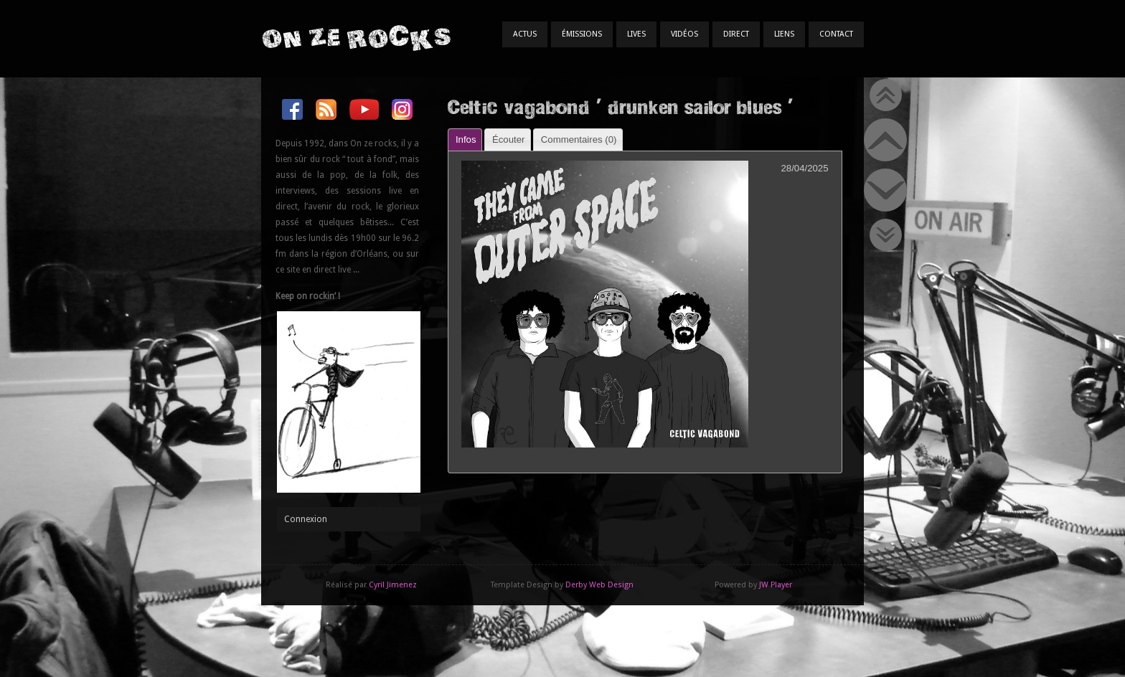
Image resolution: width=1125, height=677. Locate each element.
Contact (836, 34)
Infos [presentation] (466, 139)
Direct (736, 34)
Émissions (582, 34)
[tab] (465, 139)
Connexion (305, 519)
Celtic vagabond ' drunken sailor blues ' (620, 106)
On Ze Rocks (356, 37)
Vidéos (684, 34)
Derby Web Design (599, 585)
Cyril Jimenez (393, 585)
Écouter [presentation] (508, 139)
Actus (525, 34)
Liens (784, 34)
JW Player (775, 585)
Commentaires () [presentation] (579, 139)
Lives (636, 34)
